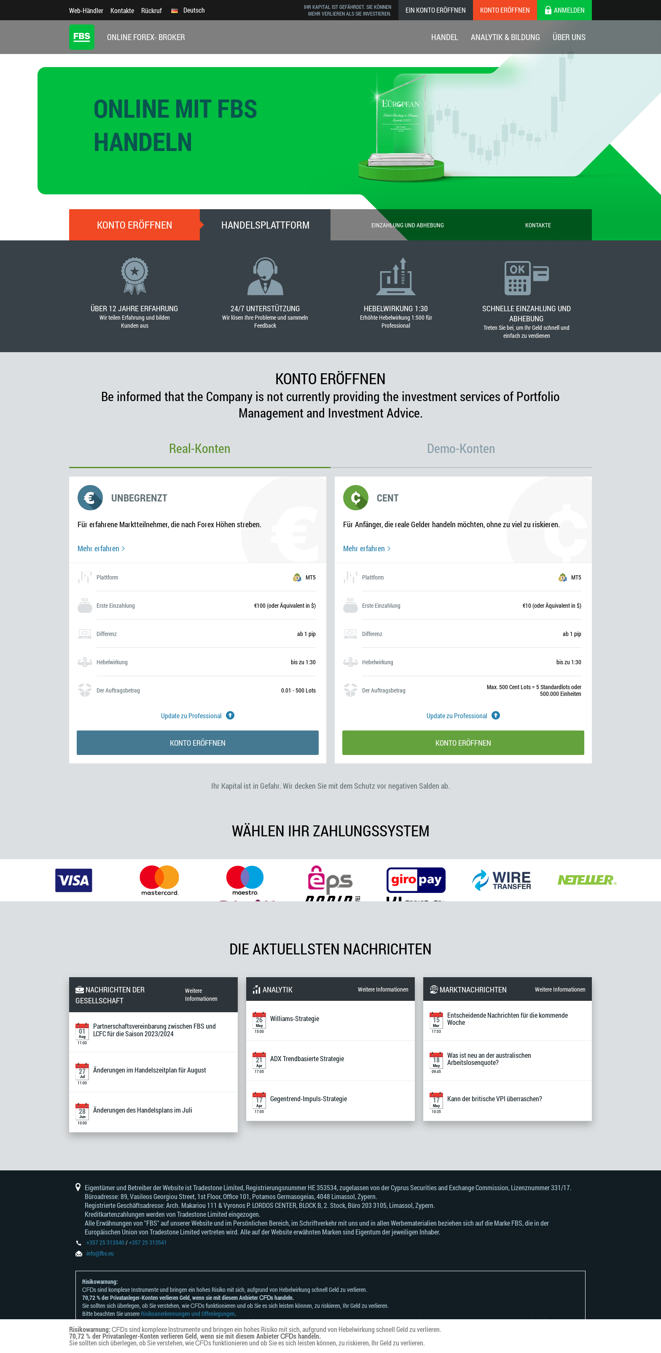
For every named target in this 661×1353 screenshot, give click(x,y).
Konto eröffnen (505, 9)
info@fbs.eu (100, 1253)
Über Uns (569, 37)
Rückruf (151, 10)
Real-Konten (200, 448)
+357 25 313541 (148, 1242)
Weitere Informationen (201, 994)
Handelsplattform (265, 225)
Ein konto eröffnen (436, 9)
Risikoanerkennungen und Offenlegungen (188, 1314)
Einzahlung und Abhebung (407, 225)
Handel (444, 37)
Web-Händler (86, 10)
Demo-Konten (461, 448)
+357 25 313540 (105, 1242)
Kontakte (122, 10)
